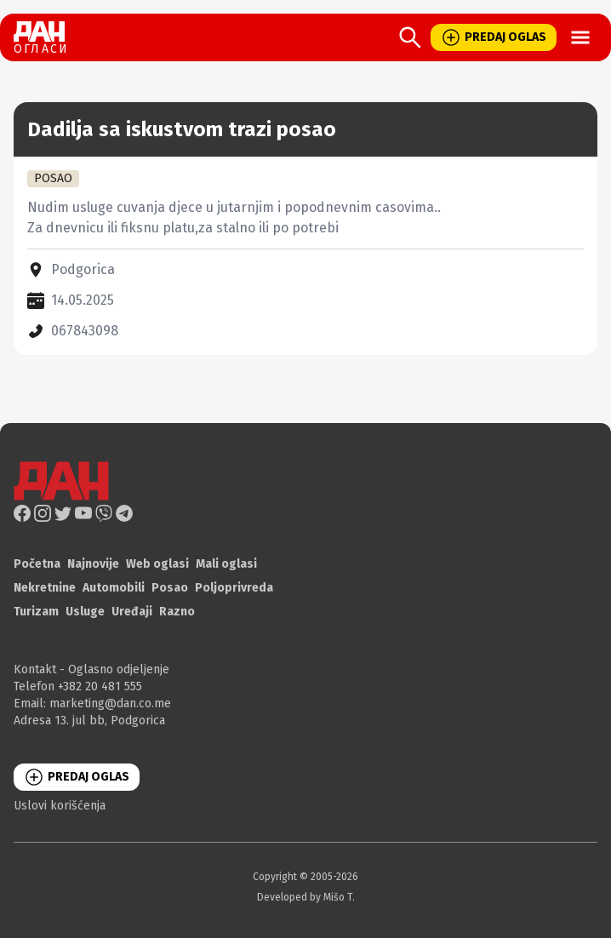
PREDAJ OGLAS (493, 37)
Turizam (36, 611)
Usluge (85, 611)
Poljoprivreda (234, 588)
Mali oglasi (226, 564)
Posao (169, 588)
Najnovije (93, 564)
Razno (177, 611)
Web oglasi (157, 564)
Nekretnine (45, 588)
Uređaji (131, 611)
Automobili (114, 588)
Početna (37, 564)
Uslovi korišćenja (60, 805)
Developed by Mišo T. (306, 897)
